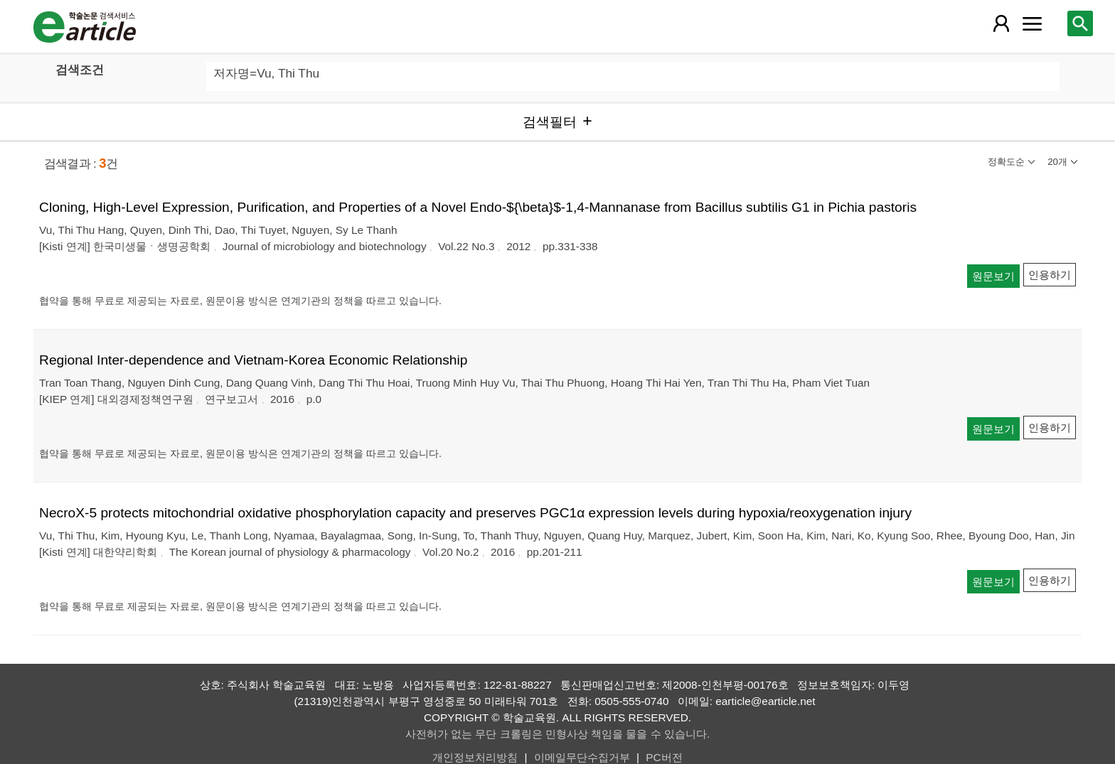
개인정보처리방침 (475, 757)
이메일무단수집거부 (582, 757)
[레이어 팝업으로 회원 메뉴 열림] (1000, 23)
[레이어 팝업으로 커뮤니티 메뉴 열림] (1032, 23)
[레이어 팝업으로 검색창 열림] (1080, 23)
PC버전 (664, 757)
